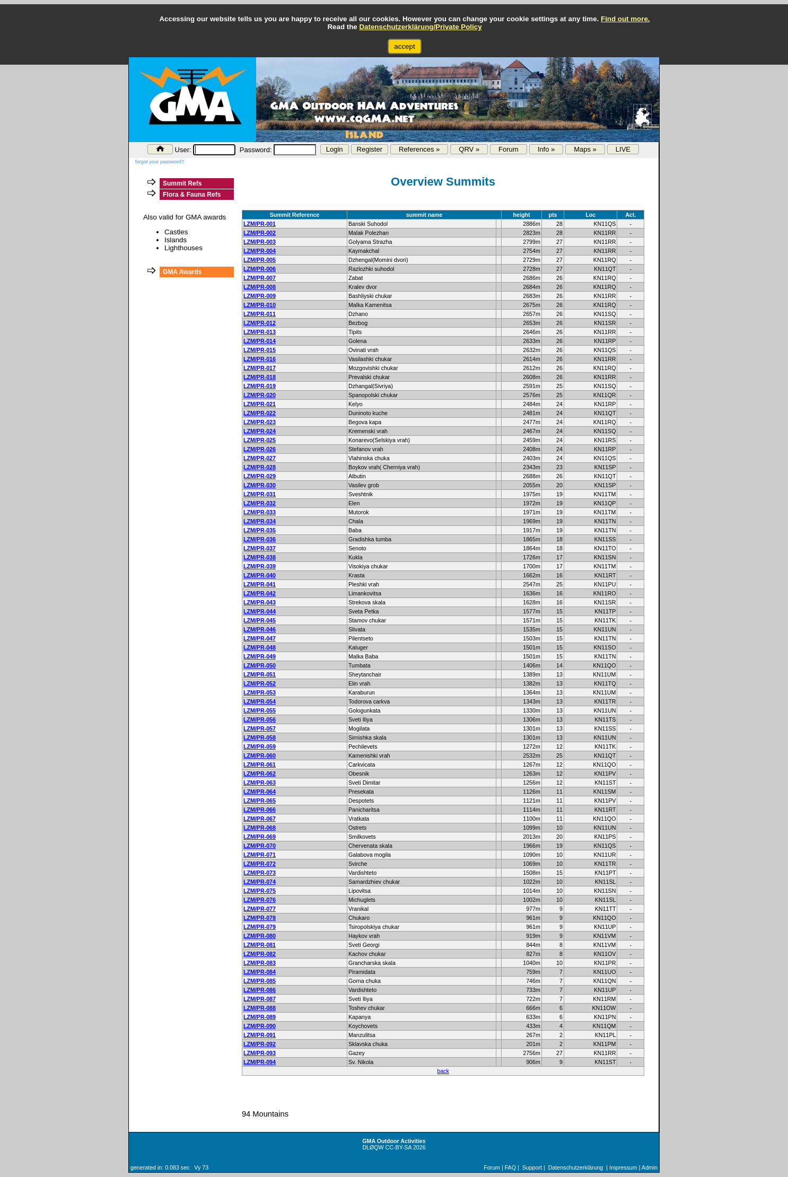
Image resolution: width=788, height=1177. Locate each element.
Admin (650, 1167)
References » (419, 149)
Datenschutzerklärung (575, 1167)
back (443, 1071)
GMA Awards (182, 272)
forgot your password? (159, 161)
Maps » (585, 149)
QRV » (469, 149)
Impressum (623, 1167)
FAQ (510, 1167)
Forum (508, 149)
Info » (546, 149)
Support (532, 1167)
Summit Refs (182, 183)
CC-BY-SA (398, 1147)
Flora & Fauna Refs (192, 194)
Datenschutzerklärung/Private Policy (420, 27)
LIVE (623, 149)
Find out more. (625, 19)
